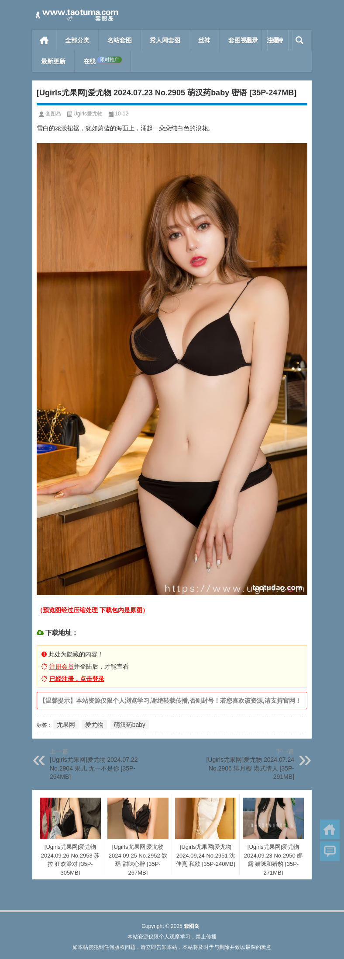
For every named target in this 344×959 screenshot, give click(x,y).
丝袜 (204, 40)
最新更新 (53, 61)
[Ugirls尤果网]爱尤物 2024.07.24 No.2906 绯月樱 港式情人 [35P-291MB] (250, 768)
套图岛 (53, 114)
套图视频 (240, 40)
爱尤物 (94, 724)
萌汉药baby (129, 724)
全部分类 (77, 40)
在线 (102, 60)
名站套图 (119, 40)
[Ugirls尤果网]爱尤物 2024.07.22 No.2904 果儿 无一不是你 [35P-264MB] (94, 768)
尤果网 (66, 724)
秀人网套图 (165, 40)
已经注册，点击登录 (76, 678)
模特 (277, 40)
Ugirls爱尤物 (88, 114)
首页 (44, 40)
